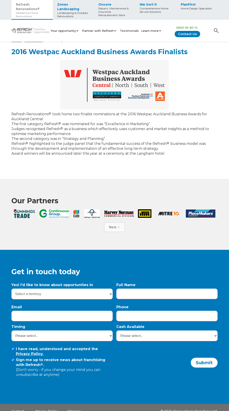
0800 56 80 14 (186, 27)
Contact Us (187, 34)
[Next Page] (114, 221)
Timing (18, 320)
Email (16, 301)
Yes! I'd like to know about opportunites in (52, 278)
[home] (30, 31)
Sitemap (74, 405)
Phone (122, 301)
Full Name (126, 278)
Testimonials (129, 30)
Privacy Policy (46, 405)
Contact (17, 405)
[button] (65, 30)
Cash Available (130, 320)
